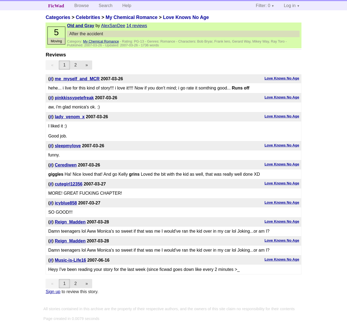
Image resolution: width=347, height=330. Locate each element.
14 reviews (136, 25)
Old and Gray (80, 25)
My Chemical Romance (131, 17)
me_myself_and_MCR (77, 78)
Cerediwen (66, 165)
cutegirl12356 (68, 184)
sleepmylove (68, 145)
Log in (290, 5)
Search (106, 5)
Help (126, 5)
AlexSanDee (113, 25)
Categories (58, 17)
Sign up (53, 291)
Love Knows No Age (186, 17)
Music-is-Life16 (70, 260)
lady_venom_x (70, 116)
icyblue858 (66, 203)
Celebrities (88, 17)
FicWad (56, 5)
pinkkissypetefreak (74, 97)
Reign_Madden (70, 222)
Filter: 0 (263, 5)
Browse (81, 5)
